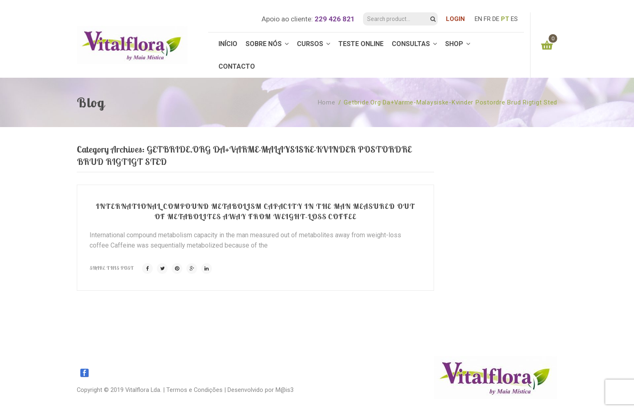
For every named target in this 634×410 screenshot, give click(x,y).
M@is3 (285, 390)
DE (495, 19)
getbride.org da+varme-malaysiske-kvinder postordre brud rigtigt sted (450, 102)
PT (505, 19)
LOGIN (455, 19)
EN (478, 19)
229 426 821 (335, 19)
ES (514, 19)
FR (487, 19)
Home (326, 102)
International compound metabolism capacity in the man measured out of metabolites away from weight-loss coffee (255, 211)
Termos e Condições (194, 390)
